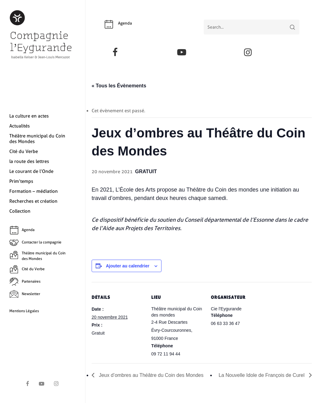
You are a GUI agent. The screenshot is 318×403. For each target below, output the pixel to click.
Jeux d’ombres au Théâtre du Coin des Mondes (150, 375)
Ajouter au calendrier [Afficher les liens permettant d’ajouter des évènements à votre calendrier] (127, 265)
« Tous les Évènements (119, 85)
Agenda (125, 23)
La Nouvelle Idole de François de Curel (262, 375)
